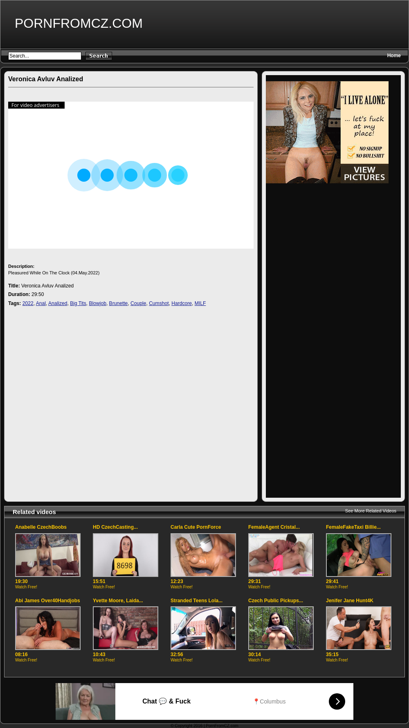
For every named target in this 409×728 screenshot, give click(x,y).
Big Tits (78, 303)
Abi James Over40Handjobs (47, 600)
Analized (57, 303)
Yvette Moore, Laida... (118, 600)
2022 (28, 303)
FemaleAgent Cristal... (274, 527)
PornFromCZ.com (79, 23)
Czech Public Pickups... (275, 600)
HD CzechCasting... (115, 527)
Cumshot (159, 303)
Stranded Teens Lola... (196, 600)
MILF (200, 303)
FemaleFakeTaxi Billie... (353, 527)
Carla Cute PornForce (196, 527)
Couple (138, 303)
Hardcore (181, 303)
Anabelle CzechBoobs (41, 527)
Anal (41, 303)
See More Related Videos (370, 510)
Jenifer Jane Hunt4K (349, 600)
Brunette (118, 303)
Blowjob (97, 303)
